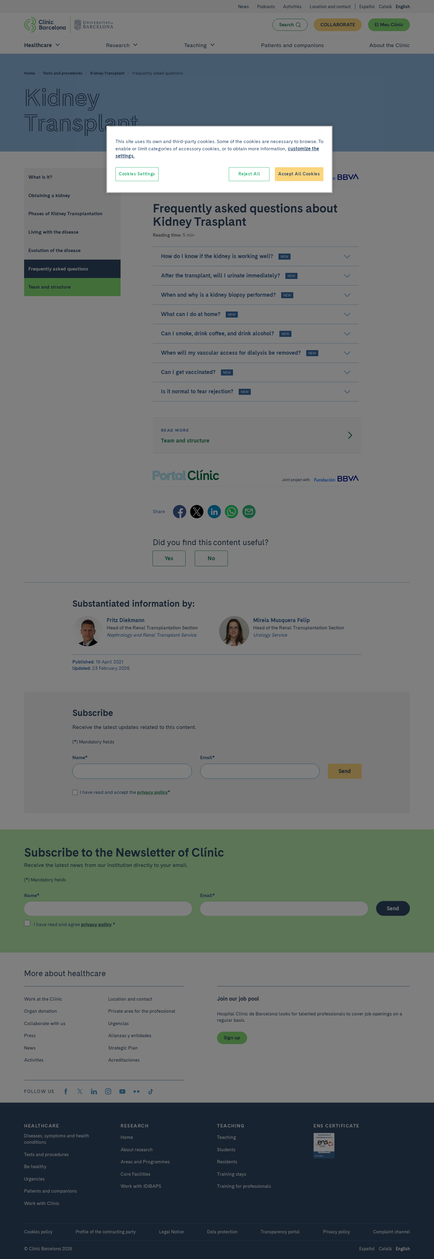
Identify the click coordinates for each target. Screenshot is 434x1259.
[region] (219, 159)
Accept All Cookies (299, 173)
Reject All (249, 173)
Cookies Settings (137, 173)
